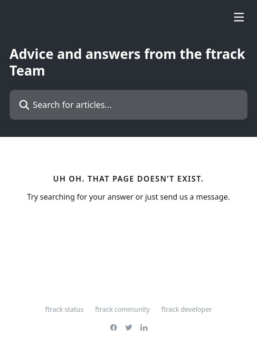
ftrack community (122, 309)
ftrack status (64, 309)
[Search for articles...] (128, 105)
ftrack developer (186, 309)
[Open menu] (238, 17)
